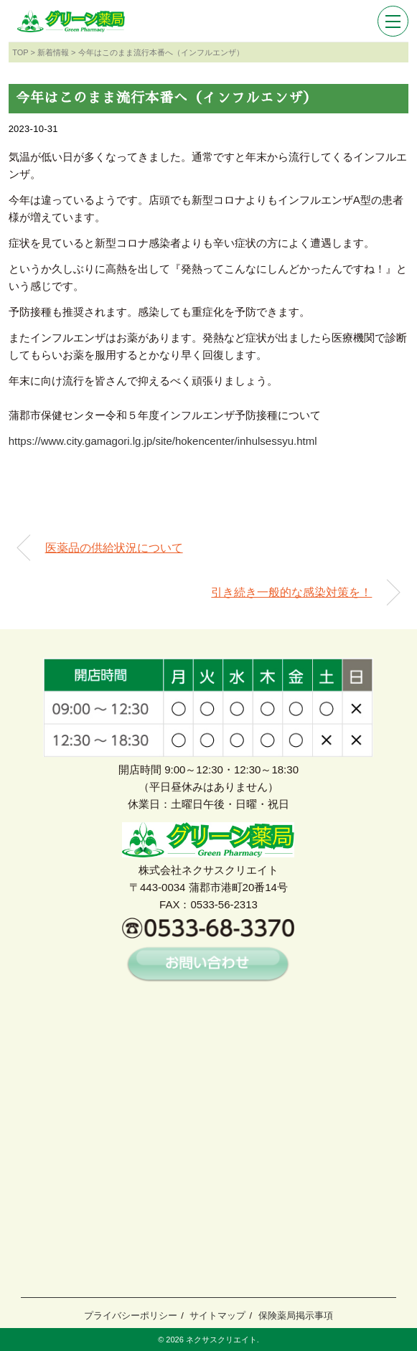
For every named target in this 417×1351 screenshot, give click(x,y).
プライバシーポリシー (130, 1315)
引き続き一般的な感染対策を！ (291, 592)
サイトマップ (217, 1315)
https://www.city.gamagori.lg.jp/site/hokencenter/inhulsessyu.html (163, 441)
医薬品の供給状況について (114, 548)
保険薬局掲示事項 (295, 1315)
